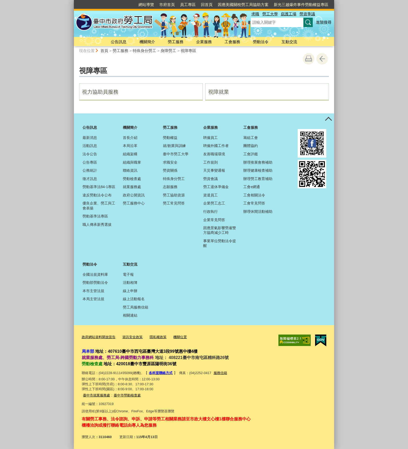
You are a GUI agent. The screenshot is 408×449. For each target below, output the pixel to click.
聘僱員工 (210, 138)
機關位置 (180, 337)
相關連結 (130, 315)
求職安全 (170, 162)
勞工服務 (175, 42)
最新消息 (89, 138)
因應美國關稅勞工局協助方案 (243, 4)
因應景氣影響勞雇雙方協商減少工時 (219, 230)
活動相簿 (130, 282)
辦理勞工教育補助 (257, 179)
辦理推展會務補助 (257, 162)
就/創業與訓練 (174, 146)
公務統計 (89, 170)
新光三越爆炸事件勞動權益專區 (301, 4)
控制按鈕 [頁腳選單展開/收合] (328, 119)
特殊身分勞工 (144, 50)
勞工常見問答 (174, 203)
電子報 (128, 274)
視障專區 (188, 50)
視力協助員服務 (100, 92)
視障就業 (218, 92)
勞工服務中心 (134, 203)
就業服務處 (132, 187)
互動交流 (289, 42)
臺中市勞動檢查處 (127, 395)
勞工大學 (270, 14)
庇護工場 (288, 14)
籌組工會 (250, 138)
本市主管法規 (93, 291)
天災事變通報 (214, 170)
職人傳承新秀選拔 (97, 224)
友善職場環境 (214, 154)
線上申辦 (130, 291)
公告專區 (89, 162)
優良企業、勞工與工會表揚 (98, 205)
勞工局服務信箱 (135, 307)
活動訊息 (89, 146)
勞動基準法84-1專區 (98, 187)
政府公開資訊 (134, 195)
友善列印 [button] (308, 59)
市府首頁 (167, 4)
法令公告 (89, 154)
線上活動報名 (134, 299)
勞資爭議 (307, 14)
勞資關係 (170, 170)
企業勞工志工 (214, 203)
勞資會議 (210, 179)
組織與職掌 (132, 162)
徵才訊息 (89, 179)
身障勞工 (168, 50)
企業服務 (204, 42)
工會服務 (232, 42)
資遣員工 (210, 195)
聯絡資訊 (130, 170)
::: (71, 2)
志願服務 (170, 187)
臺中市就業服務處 (96, 395)
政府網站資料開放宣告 (99, 337)
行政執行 (210, 211)
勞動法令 (261, 42)
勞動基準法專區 (95, 216)
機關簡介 (147, 42)
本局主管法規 (93, 299)
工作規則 (210, 162)
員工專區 (188, 4)
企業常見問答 (214, 220)
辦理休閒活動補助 (257, 211)
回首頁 (207, 4)
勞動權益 (170, 138)
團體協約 (250, 146)
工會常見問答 (254, 203)
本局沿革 (130, 146)
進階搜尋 (324, 22)
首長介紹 (130, 138)
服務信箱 (220, 373)
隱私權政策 (158, 337)
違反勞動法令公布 (97, 195)
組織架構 (130, 154)
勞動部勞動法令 (95, 282)
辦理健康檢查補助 (257, 170)
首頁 (104, 50)
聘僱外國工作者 (216, 146)
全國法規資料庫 (95, 274)
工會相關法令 (254, 195)
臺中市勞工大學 (175, 154)
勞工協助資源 (174, 195)
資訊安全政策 (132, 337)
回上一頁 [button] (322, 59)
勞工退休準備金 (216, 187)
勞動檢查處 (132, 179)
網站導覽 (146, 4)
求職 (255, 14)
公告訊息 (118, 42)
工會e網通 (251, 187)
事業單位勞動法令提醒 (219, 243)
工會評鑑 (250, 154)
